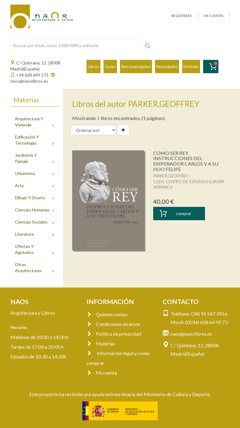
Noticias (191, 66)
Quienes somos (107, 314)
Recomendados (136, 66)
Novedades (167, 66)
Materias (100, 343)
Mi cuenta (101, 372)
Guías (110, 66)
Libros (93, 66)
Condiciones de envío (113, 324)
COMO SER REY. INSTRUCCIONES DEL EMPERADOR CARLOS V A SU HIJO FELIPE (185, 161)
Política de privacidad (113, 334)
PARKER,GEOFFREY (170, 175)
